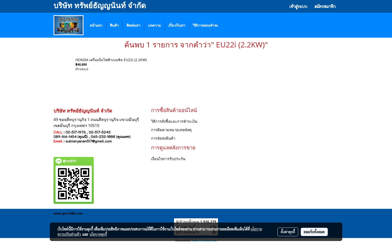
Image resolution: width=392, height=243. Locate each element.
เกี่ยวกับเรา (176, 25)
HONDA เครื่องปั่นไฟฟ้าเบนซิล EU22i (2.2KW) (111, 59)
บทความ (154, 25)
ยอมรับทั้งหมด (314, 232)
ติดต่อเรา (133, 25)
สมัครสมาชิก (325, 6)
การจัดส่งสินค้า (163, 138)
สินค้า (114, 25)
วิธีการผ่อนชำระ (205, 25)
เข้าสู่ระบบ (298, 6)
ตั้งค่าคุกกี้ (288, 232)
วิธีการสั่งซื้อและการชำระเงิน (174, 121)
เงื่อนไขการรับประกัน (168, 158)
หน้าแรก (96, 25)
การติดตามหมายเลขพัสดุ (171, 129)
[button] (229, 25)
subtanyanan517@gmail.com (89, 141)
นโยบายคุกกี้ (98, 234)
